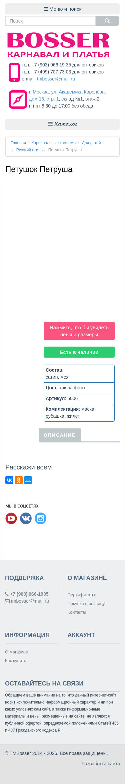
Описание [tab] (60, 435)
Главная (18, 143)
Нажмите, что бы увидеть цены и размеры (79, 331)
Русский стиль (29, 150)
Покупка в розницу (86, 603)
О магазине (16, 651)
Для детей (91, 143)
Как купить (15, 660)
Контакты (77, 612)
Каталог (62, 124)
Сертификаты (81, 594)
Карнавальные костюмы (53, 143)
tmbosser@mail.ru (56, 78)
